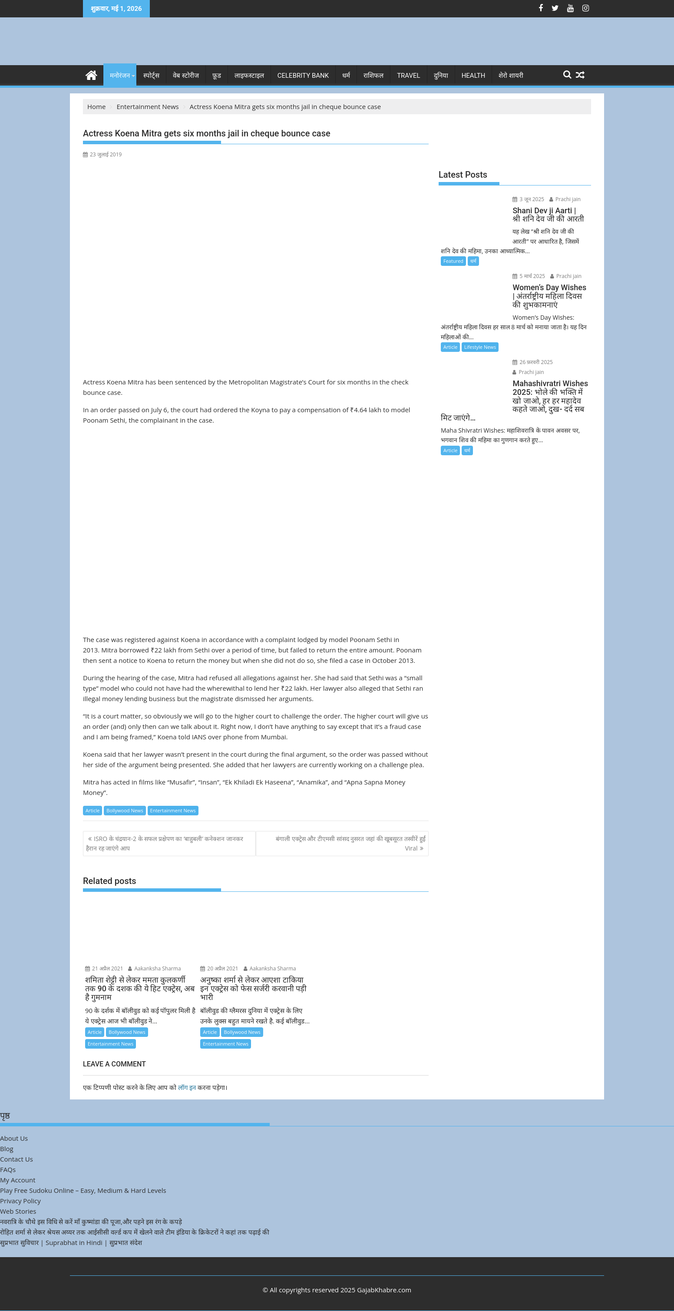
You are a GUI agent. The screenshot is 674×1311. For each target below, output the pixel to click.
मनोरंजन (120, 75)
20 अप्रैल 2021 (219, 968)
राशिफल (373, 75)
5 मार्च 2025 (527, 276)
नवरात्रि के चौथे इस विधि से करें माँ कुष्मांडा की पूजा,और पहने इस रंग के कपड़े (91, 1221)
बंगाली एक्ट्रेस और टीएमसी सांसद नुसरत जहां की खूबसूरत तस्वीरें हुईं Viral (350, 843)
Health (474, 75)
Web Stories (18, 1211)
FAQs (8, 1169)
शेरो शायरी (511, 75)
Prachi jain (563, 199)
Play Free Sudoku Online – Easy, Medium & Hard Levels (83, 1190)
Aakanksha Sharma (154, 968)
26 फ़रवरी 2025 (531, 362)
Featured (453, 261)
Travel (408, 75)
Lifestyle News (480, 347)
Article (92, 810)
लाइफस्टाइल (249, 75)
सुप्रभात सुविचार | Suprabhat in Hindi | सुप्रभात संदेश (71, 1242)
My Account (18, 1179)
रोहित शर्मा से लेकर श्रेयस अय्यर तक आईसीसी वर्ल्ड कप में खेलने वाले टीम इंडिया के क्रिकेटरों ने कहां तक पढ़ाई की (134, 1232)
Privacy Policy (20, 1200)
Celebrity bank (303, 75)
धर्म (346, 75)
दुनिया (441, 75)
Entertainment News (173, 810)
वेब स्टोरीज (186, 75)
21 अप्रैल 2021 (104, 968)
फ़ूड (216, 75)
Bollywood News (124, 810)
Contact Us (16, 1159)
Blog (6, 1148)
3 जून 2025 (527, 199)
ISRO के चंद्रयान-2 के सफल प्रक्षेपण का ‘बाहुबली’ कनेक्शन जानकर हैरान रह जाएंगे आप (164, 843)
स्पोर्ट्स (151, 75)
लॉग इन (187, 1087)
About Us (14, 1138)
